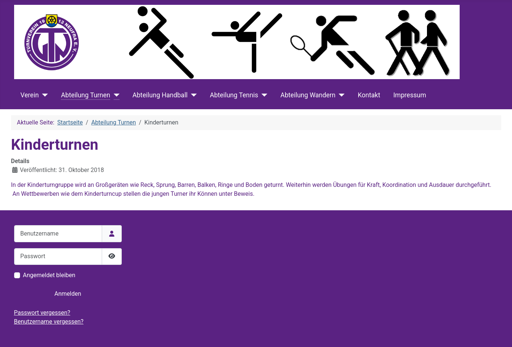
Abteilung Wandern (307, 95)
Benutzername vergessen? (49, 321)
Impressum (409, 95)
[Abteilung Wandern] (340, 95)
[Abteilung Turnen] (115, 95)
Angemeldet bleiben (49, 275)
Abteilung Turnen (85, 95)
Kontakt (369, 95)
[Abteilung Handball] (192, 95)
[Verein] (43, 95)
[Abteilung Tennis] (262, 95)
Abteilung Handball (160, 95)
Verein (29, 95)
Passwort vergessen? (42, 312)
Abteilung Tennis (234, 95)
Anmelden (67, 293)
